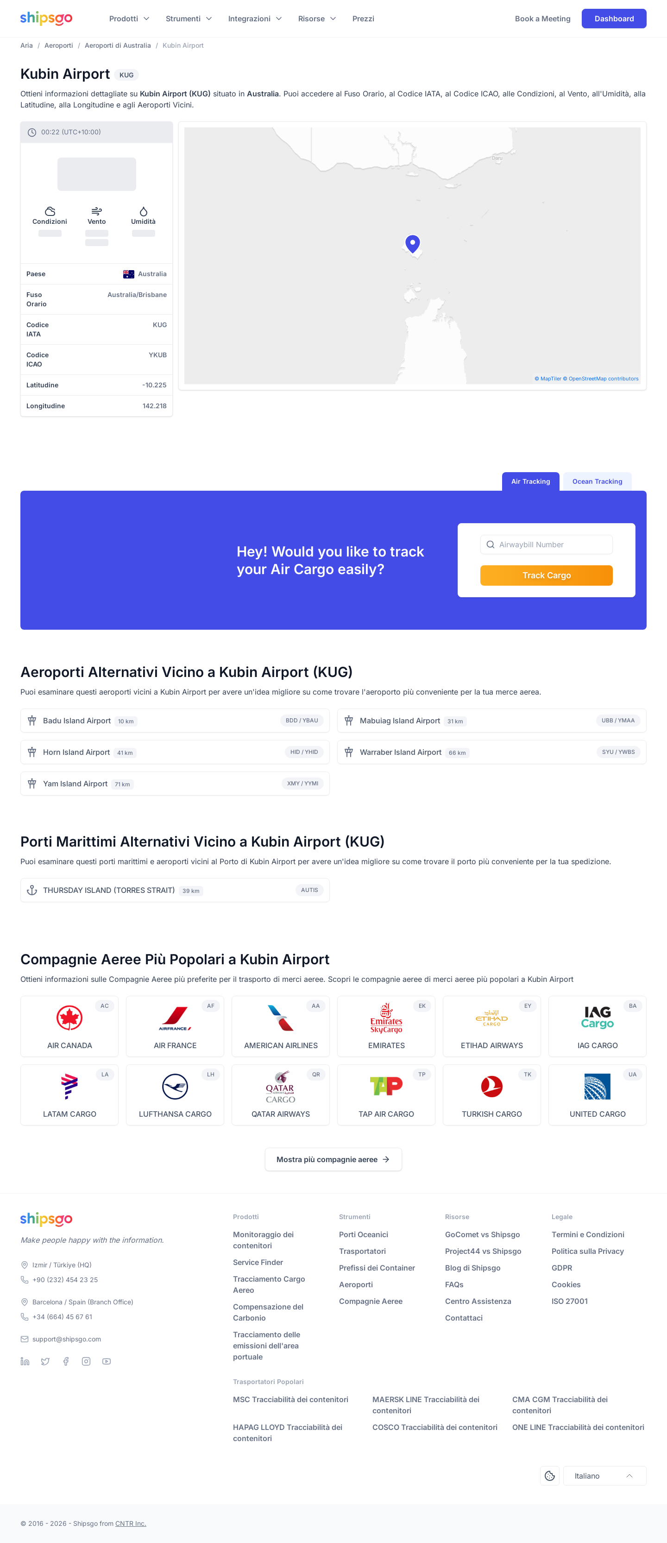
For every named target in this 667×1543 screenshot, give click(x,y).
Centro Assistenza (478, 1301)
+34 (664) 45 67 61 (62, 1317)
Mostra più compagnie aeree (333, 1159)
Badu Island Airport (77, 720)
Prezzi (363, 18)
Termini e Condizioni (588, 1234)
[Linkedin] (25, 1361)
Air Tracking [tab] (530, 481)
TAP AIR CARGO (386, 1114)
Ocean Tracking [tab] (598, 481)
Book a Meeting (543, 18)
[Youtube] (106, 1361)
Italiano (605, 1475)
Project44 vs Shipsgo (483, 1251)
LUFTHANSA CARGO (175, 1114)
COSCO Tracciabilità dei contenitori (434, 1427)
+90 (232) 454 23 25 (65, 1280)
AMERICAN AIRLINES (281, 1045)
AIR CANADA (69, 1045)
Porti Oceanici (363, 1234)
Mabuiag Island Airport (400, 720)
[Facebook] (65, 1361)
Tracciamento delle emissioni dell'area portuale (266, 1345)
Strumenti (183, 18)
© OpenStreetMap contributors (601, 378)
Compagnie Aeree (371, 1301)
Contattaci (464, 1317)
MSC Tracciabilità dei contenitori (290, 1399)
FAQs (454, 1284)
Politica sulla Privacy (588, 1251)
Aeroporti (356, 1284)
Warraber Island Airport (400, 752)
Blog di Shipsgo (473, 1267)
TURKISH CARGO (492, 1114)
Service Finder (258, 1262)
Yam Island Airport (75, 783)
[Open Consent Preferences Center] (550, 1476)
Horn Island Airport (76, 752)
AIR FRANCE (175, 1045)
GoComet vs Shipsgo (482, 1234)
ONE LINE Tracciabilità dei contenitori (578, 1427)
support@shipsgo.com (66, 1339)
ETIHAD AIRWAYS (492, 1045)
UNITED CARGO (598, 1114)
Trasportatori (362, 1251)
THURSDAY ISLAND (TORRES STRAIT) (109, 890)
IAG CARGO (598, 1045)
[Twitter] (45, 1361)
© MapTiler (548, 378)
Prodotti (123, 18)
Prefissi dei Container (377, 1267)
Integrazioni (249, 18)
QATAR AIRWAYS (281, 1114)
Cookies (566, 1284)
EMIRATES (386, 1045)
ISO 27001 (570, 1301)
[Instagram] (86, 1361)
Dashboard (614, 18)
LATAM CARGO (69, 1114)
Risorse (311, 18)
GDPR (562, 1267)
